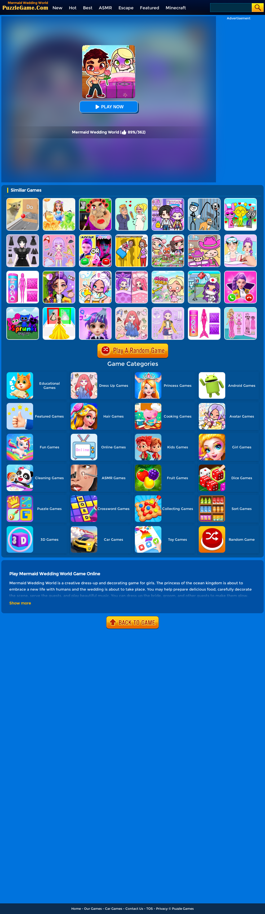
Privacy (162, 909)
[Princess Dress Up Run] (59, 309)
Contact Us (134, 909)
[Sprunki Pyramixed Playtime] (22, 309)
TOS (149, 909)
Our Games (93, 909)
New (57, 7)
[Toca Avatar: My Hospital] (204, 273)
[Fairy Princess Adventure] (59, 200)
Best (87, 7)
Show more (20, 603)
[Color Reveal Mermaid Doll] (204, 309)
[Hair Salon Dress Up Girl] (95, 309)
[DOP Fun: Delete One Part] (131, 236)
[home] (25, 8)
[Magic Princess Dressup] (22, 236)
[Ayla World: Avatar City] (131, 273)
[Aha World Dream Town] (95, 273)
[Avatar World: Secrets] (168, 200)
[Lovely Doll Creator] (59, 236)
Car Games (113, 909)
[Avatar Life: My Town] (168, 236)
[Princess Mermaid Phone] (240, 273)
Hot (73, 7)
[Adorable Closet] (168, 309)
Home (76, 909)
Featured (149, 7)
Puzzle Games (183, 909)
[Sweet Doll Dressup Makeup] (240, 309)
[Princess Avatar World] (168, 273)
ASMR (105, 7)
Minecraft (176, 7)
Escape (126, 7)
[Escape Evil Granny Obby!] (95, 200)
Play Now (108, 107)
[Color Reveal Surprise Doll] (22, 273)
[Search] (230, 7)
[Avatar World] (204, 236)
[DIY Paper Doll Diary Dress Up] (240, 236)
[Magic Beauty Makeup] (59, 273)
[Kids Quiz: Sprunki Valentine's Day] (240, 200)
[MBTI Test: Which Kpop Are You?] (95, 236)
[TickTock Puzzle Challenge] (22, 200)
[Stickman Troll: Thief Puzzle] (204, 200)
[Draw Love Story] (131, 200)
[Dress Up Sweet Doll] (131, 309)
